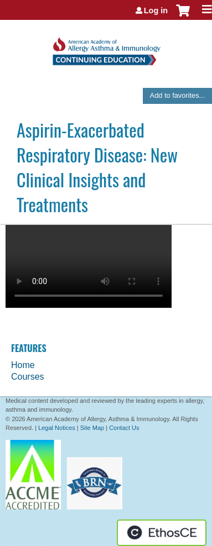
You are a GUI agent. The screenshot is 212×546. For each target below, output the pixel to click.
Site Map (92, 427)
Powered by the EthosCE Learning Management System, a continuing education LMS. (161, 532)
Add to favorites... (177, 95)
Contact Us (124, 427)
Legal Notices (56, 427)
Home (23, 365)
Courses (27, 376)
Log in (156, 10)
